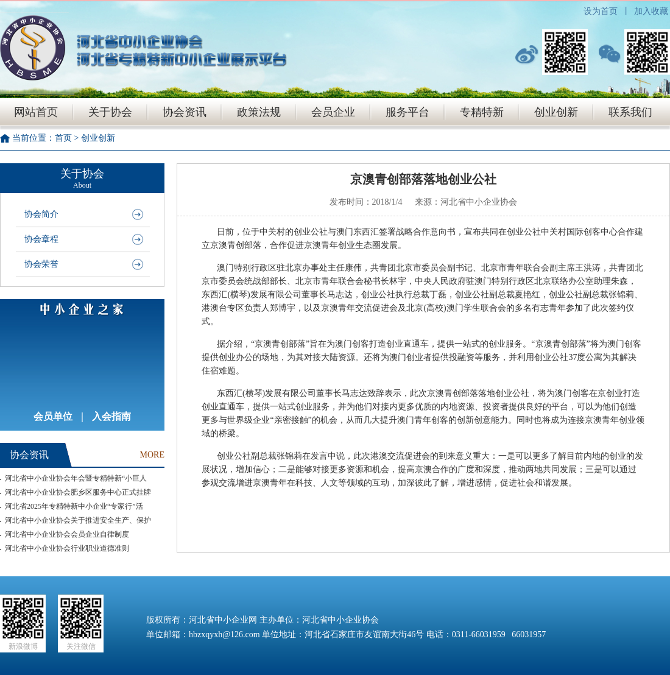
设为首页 (601, 11)
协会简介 (41, 214)
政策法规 (259, 112)
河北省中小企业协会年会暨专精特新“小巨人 (76, 478)
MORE (152, 454)
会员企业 (333, 112)
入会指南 (111, 416)
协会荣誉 (41, 264)
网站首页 (36, 112)
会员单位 (53, 416)
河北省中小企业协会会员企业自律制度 (67, 534)
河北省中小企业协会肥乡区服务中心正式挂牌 (78, 492)
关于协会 (110, 112)
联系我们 (630, 112)
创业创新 (556, 112)
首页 (63, 138)
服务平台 (407, 112)
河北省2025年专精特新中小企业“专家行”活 (74, 506)
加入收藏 (651, 11)
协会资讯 (184, 112)
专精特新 (482, 112)
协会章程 (41, 239)
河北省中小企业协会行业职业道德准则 (67, 548)
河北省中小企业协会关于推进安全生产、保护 (78, 520)
